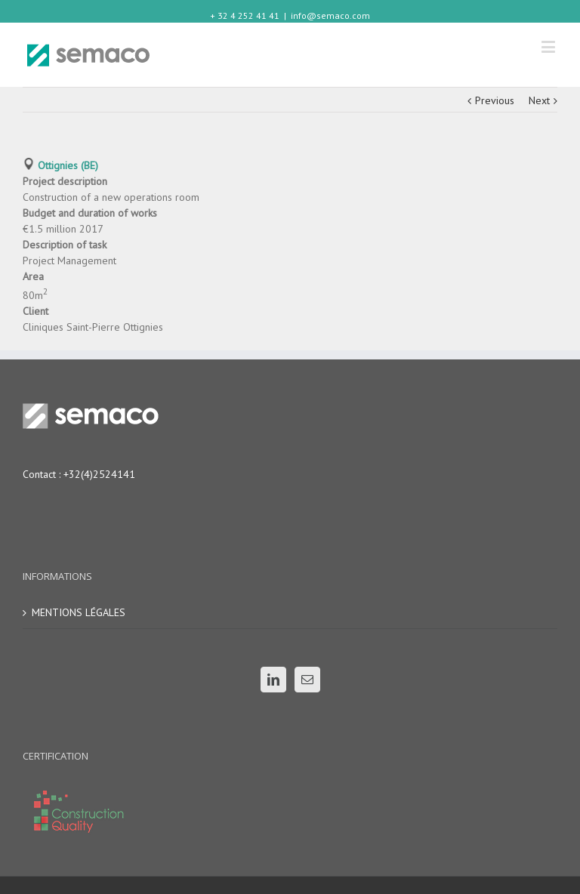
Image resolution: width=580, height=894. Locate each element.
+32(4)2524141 (99, 474)
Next (539, 100)
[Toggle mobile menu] (549, 46)
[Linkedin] (273, 679)
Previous (494, 100)
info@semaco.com (330, 15)
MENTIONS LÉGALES (78, 612)
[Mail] (307, 679)
